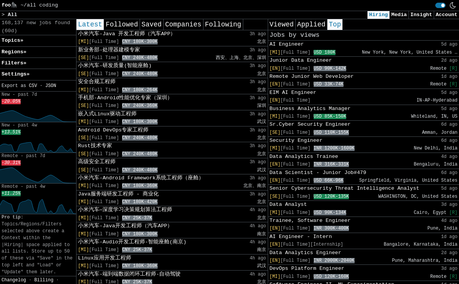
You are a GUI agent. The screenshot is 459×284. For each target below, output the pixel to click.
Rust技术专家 (95, 146)
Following (223, 24)
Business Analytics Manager (310, 109)
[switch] (440, 5)
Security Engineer (296, 140)
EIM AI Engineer (293, 92)
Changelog (14, 280)
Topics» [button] (12, 40)
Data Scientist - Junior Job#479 (318, 173)
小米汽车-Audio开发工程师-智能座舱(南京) (132, 242)
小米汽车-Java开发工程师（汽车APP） (125, 226)
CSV (33, 86)
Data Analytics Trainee (304, 156)
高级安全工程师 (97, 162)
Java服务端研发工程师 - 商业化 (118, 194)
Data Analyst (288, 204)
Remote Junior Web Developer (312, 76)
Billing (44, 280)
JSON (50, 86)
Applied (311, 24)
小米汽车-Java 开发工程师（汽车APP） (127, 34)
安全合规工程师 (97, 82)
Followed (122, 24)
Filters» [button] (14, 63)
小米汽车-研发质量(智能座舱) (114, 66)
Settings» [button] (15, 74)
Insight (421, 15)
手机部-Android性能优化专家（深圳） (125, 98)
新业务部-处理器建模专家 (109, 50)
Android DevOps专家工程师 (113, 130)
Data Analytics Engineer (306, 253)
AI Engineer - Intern (301, 237)
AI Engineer (287, 44)
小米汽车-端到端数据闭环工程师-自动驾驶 (129, 274)
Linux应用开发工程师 (104, 258)
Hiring (378, 15)
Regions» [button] (14, 52)
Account (446, 15)
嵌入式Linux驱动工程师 (107, 114)
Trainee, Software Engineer (310, 220)
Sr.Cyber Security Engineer (310, 124)
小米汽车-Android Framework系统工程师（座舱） (141, 178)
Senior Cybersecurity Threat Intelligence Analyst (345, 188)
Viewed (282, 24)
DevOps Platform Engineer (307, 268)
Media (399, 15)
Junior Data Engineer (301, 60)
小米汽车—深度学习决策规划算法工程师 (125, 210)
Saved (152, 24)
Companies (183, 24)
